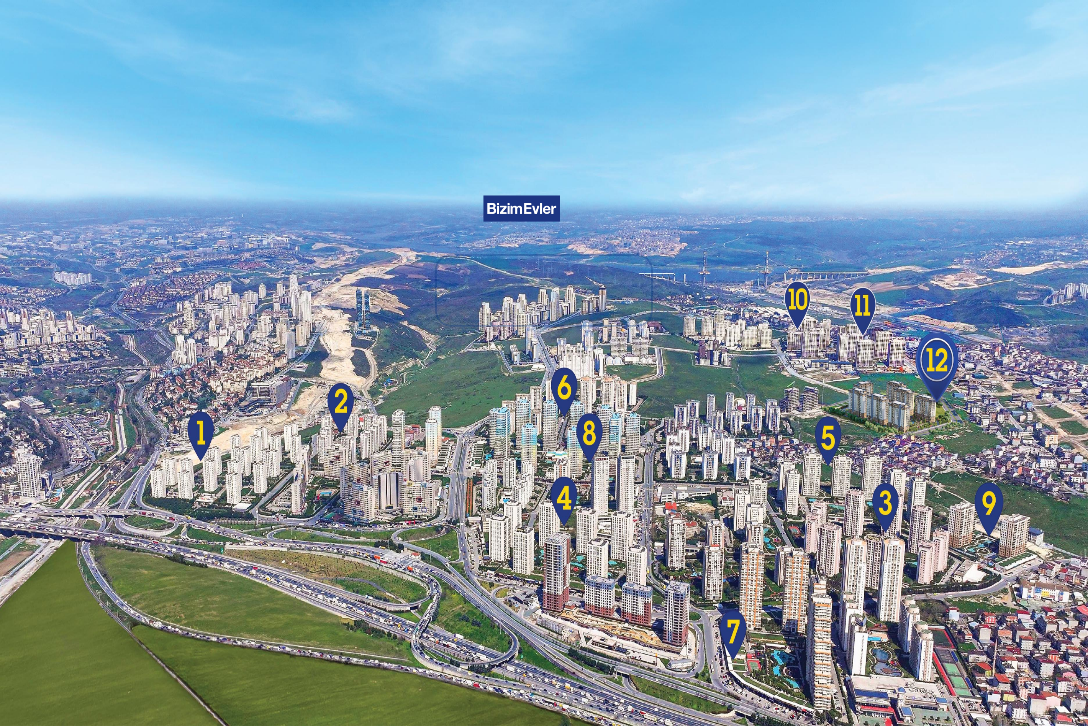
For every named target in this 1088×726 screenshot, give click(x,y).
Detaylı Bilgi (104, 89)
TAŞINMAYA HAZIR (106, 94)
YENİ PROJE (444, 93)
